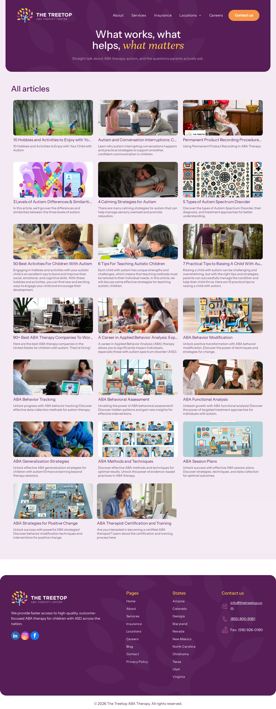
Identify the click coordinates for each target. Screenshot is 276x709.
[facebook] (34, 636)
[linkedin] (15, 636)
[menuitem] (114, 15)
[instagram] (25, 636)
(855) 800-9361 (242, 619)
